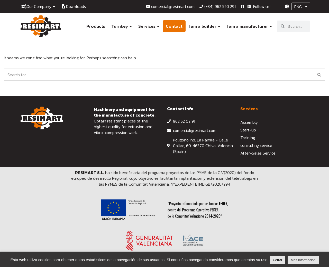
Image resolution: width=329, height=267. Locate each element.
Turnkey (121, 26)
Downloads (74, 6)
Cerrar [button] (277, 260)
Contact (174, 26)
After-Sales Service (258, 153)
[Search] (159, 75)
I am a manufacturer (249, 26)
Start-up (248, 130)
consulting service (256, 145)
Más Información (303, 260)
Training (247, 138)
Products (95, 26)
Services (149, 26)
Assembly (249, 122)
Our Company (38, 6)
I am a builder (205, 26)
